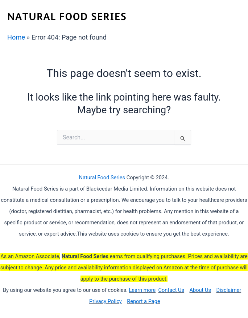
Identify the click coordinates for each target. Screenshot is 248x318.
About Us (200, 290)
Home (16, 37)
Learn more (142, 290)
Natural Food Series (102, 177)
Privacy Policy (105, 301)
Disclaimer (228, 290)
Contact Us (171, 290)
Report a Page (143, 301)
